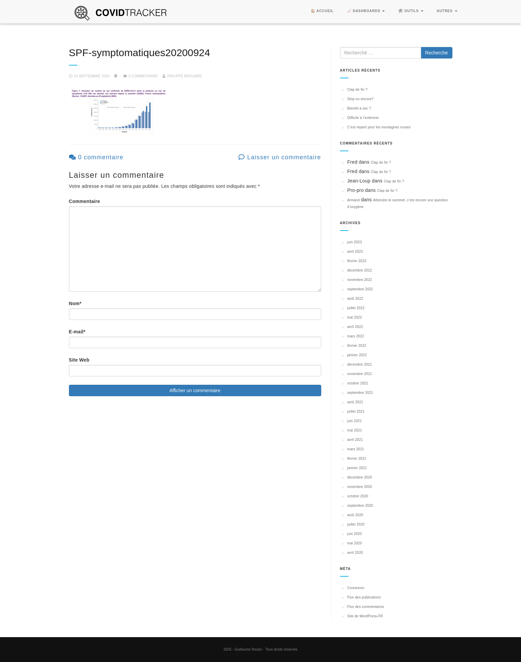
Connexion (356, 588)
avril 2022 (355, 327)
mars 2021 (355, 449)
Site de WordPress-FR (365, 616)
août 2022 (355, 298)
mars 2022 (355, 336)
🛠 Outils (410, 11)
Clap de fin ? (357, 89)
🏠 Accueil (322, 11)
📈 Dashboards (366, 11)
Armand (353, 200)
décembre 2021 (359, 364)
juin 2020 (354, 534)
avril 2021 (355, 440)
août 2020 (355, 515)
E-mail (77, 331)
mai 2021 (354, 430)
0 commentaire (96, 157)
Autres (447, 11)
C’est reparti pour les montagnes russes (379, 127)
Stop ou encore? (360, 99)
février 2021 (356, 458)
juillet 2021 (356, 411)
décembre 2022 (359, 270)
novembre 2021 (359, 374)
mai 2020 (354, 543)
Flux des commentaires (365, 607)
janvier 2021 (357, 468)
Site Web (79, 360)
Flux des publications (364, 597)
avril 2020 (355, 552)
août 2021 (355, 402)
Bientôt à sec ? (359, 108)
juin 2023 (354, 242)
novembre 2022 (359, 280)
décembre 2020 (359, 477)
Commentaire (84, 201)
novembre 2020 (359, 487)
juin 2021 (354, 421)
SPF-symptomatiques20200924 (139, 52)
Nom (75, 303)
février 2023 (356, 261)
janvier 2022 (357, 355)
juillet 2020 (356, 524)
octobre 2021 (357, 383)
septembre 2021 (360, 393)
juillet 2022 (356, 308)
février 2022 (356, 345)
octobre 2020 (357, 496)
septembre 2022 (360, 289)
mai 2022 (354, 317)
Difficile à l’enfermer (363, 118)
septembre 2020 (360, 505)
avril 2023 (355, 251)
